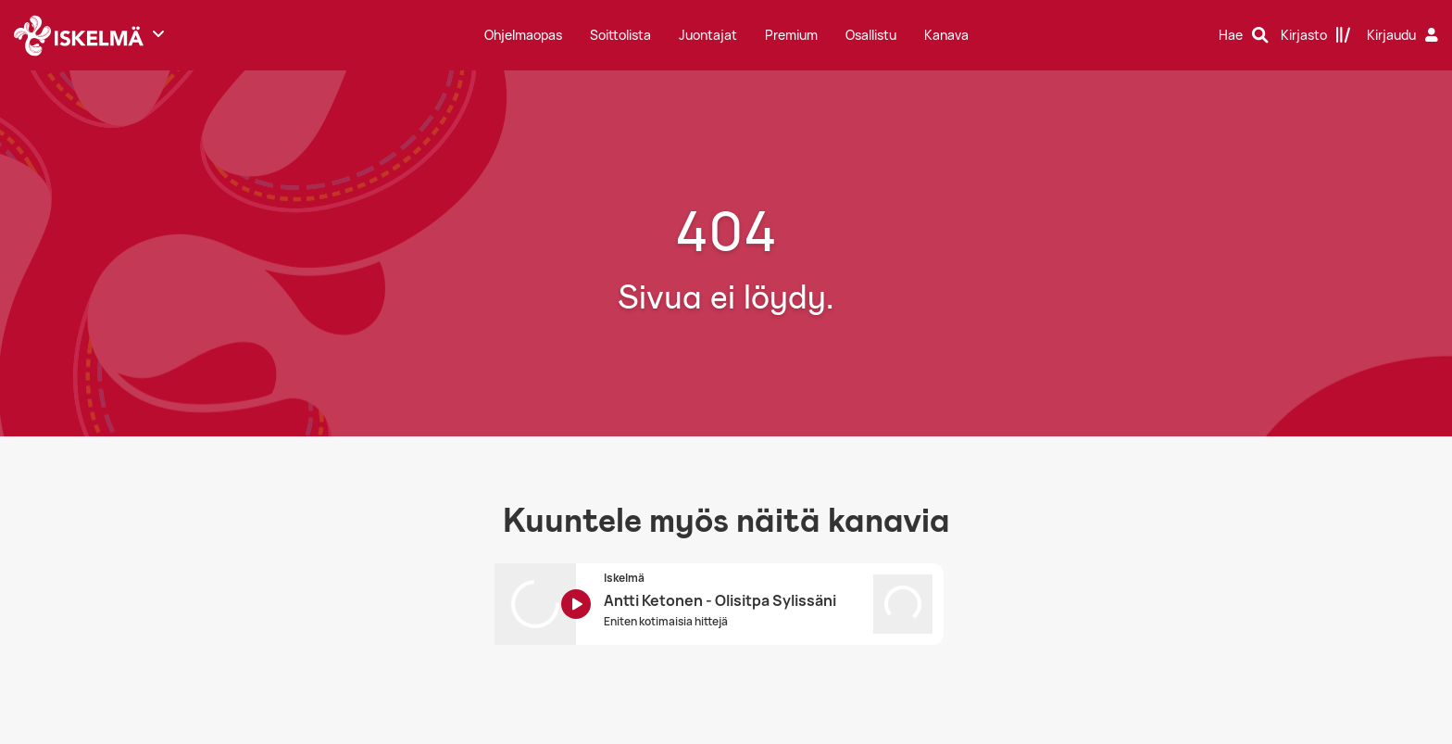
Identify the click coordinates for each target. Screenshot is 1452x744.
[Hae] (1243, 35)
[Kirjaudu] (1405, 35)
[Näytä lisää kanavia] (158, 33)
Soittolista (620, 35)
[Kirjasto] (1316, 35)
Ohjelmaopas (523, 35)
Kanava (946, 35)
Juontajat (708, 35)
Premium (791, 35)
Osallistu (870, 35)
